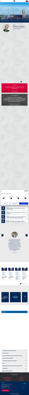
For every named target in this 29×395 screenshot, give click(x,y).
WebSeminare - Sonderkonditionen (14, 104)
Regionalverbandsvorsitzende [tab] (7, 370)
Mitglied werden (14, 91)
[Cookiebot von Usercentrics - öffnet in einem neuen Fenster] (25, 191)
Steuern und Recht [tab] (5, 353)
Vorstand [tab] (3, 311)
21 (25, 283)
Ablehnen (5, 203)
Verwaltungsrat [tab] (5, 368)
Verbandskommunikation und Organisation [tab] (9, 360)
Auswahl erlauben (14, 203)
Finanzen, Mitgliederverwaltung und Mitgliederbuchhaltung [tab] (12, 355)
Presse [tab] (3, 363)
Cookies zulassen (23, 203)
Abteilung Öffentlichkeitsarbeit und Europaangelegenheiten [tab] (12, 365)
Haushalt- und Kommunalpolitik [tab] (7, 358)
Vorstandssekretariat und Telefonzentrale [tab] (9, 350)
